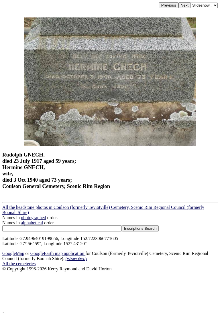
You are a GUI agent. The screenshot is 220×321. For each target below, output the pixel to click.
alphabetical (32, 222)
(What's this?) (76, 259)
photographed (33, 217)
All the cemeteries (19, 263)
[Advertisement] (110, 291)
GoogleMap (13, 253)
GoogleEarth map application (57, 253)
